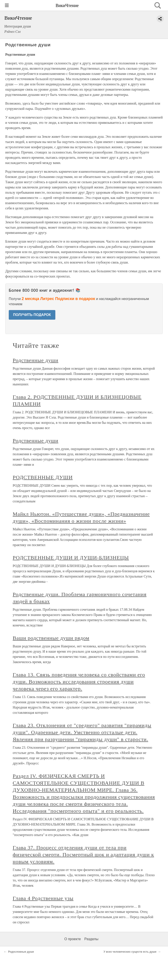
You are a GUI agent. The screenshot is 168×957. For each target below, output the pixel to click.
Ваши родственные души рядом (51, 638)
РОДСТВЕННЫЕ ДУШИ (43, 477)
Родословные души (21, 951)
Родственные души (35, 360)
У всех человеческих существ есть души (130, 951)
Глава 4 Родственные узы (43, 898)
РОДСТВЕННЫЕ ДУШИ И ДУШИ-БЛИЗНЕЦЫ (71, 557)
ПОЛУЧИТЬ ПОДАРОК (32, 315)
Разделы (91, 939)
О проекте (72, 939)
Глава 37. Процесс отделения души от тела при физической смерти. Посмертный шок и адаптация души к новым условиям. (83, 854)
